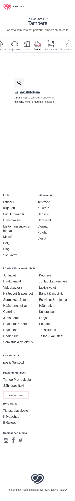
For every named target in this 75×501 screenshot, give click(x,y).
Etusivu (8, 202)
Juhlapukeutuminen (53, 281)
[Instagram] (6, 440)
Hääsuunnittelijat (15, 305)
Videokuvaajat (13, 287)
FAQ (6, 243)
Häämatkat (46, 305)
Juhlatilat (9, 275)
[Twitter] (20, 440)
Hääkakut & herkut (16, 324)
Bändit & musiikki (51, 293)
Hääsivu (43, 214)
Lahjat (43, 318)
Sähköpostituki (13, 385)
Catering (9, 311)
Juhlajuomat (11, 318)
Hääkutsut (10, 336)
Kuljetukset (47, 311)
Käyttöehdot (11, 416)
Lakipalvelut (47, 287)
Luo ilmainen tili (14, 214)
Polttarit (44, 324)
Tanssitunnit (47, 330)
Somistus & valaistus (18, 342)
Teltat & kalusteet (51, 336)
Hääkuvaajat (12, 281)
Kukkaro (43, 208)
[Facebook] (13, 440)
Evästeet (9, 422)
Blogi (6, 249)
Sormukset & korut (16, 299)
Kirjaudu (9, 208)
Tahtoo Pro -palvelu (17, 379)
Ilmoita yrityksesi (16, 395)
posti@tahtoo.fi (14, 362)
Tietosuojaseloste (15, 410)
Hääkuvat (44, 220)
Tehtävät (44, 202)
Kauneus (45, 275)
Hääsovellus (12, 220)
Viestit (42, 238)
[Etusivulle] (16, 6)
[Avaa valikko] (67, 6)
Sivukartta (10, 255)
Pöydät (43, 232)
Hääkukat (10, 330)
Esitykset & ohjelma (53, 299)
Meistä (8, 237)
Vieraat (43, 226)
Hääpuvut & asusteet (18, 293)
